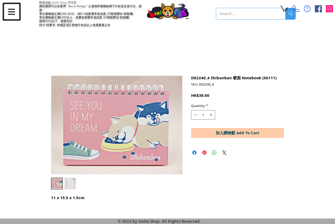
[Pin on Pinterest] (204, 152)
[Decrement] (195, 114)
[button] (12, 12)
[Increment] (211, 114)
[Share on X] (224, 152)
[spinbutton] (203, 114)
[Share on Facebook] (194, 152)
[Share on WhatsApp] (214, 152)
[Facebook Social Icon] (318, 8)
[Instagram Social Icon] (329, 8)
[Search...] (246, 13)
